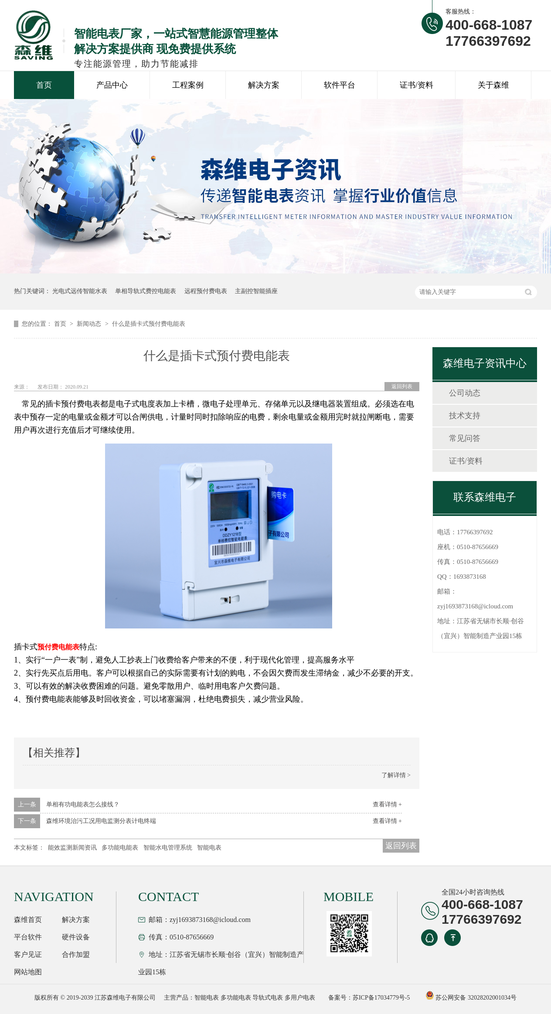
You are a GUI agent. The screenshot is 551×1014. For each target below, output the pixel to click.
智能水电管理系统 (167, 847)
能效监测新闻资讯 (72, 847)
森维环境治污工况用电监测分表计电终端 (101, 821)
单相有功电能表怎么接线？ (82, 804)
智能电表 (209, 847)
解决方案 (263, 85)
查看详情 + (387, 804)
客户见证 (28, 954)
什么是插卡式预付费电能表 (148, 324)
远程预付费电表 (205, 291)
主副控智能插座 (256, 291)
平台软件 (28, 937)
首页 (44, 85)
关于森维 (493, 85)
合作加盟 (76, 954)
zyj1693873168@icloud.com (475, 606)
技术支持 (464, 415)
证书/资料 (416, 85)
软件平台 (339, 85)
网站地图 (28, 972)
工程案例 (188, 85)
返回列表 (401, 386)
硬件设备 (76, 937)
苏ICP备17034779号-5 (381, 997)
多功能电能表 (120, 847)
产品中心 (112, 85)
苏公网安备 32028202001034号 (471, 997)
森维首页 (28, 919)
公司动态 (464, 393)
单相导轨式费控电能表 (145, 291)
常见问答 (464, 438)
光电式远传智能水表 (79, 291)
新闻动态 (90, 324)
